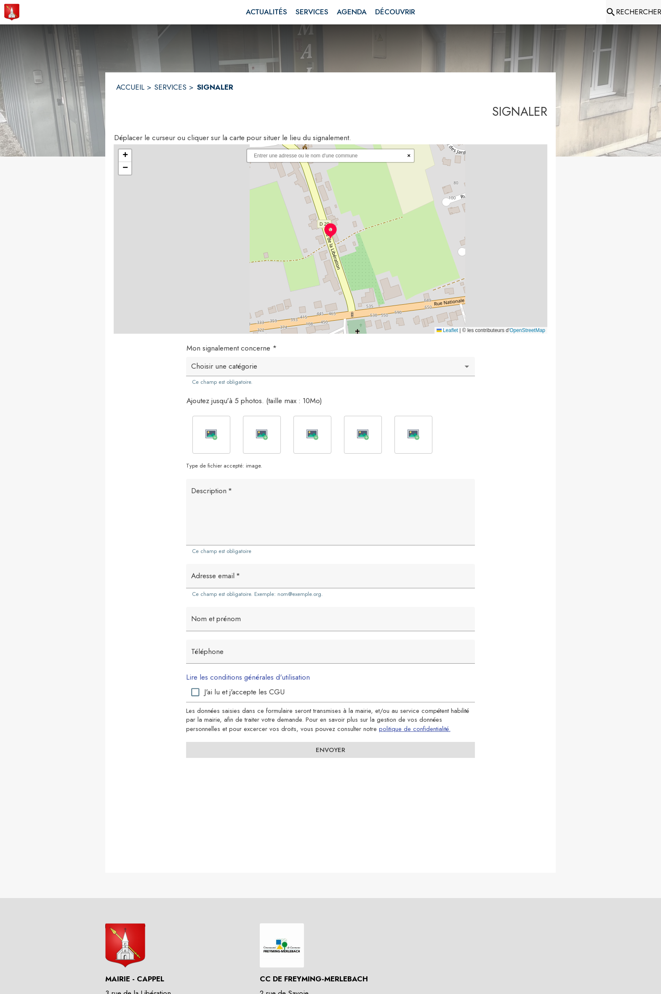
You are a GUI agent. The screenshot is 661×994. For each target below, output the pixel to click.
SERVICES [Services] (170, 87)
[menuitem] (266, 12)
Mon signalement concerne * (232, 348)
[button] (330, 230)
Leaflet (447, 330)
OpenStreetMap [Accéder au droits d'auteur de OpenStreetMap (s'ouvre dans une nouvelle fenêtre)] (527, 330)
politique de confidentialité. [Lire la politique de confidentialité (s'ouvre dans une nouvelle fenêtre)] (414, 729)
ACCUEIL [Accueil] (130, 87)
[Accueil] (11, 12)
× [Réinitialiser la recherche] (408, 155)
